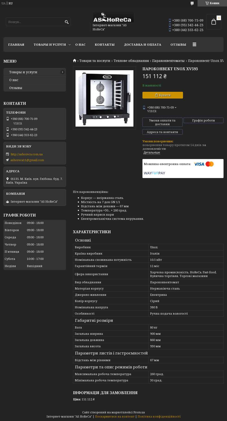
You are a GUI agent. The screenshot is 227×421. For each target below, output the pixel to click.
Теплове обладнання (131, 61)
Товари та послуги (94, 61)
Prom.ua (139, 412)
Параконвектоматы (168, 61)
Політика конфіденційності (159, 416)
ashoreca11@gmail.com (27, 160)
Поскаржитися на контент (115, 416)
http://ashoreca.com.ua (27, 154)
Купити (165, 95)
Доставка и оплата (142, 44)
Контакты (105, 44)
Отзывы (178, 44)
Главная (16, 44)
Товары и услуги (50, 44)
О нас (80, 44)
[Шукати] (67, 22)
